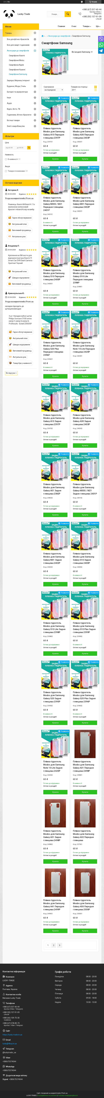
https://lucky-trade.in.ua (12, 1035)
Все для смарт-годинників (18, 45)
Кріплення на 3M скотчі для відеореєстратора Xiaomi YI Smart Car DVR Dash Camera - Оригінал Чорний (20, 259)
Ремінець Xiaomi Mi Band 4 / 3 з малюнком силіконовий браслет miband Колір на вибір (21, 207)
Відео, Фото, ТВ (13, 109)
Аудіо (9, 103)
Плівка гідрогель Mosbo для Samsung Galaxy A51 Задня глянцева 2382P (53, 489)
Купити (55, 159)
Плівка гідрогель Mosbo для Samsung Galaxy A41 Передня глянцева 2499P (53, 905)
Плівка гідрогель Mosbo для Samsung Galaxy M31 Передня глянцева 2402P (83, 202)
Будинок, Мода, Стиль (16, 86)
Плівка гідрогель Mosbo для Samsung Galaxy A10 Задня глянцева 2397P (53, 420)
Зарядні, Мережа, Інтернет (18, 80)
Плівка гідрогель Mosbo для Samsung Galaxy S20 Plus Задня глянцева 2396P (84, 697)
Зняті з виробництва (16, 126)
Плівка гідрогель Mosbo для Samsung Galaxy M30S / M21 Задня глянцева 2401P (85, 489)
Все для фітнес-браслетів (18, 39)
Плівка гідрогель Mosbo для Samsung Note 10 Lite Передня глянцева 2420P (84, 347)
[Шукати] (68, 14)
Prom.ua (64, 1093)
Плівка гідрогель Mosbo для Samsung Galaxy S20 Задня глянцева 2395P (53, 697)
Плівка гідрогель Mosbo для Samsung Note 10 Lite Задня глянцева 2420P (53, 766)
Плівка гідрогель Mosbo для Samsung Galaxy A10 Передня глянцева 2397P (53, 133)
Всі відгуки (10, 373)
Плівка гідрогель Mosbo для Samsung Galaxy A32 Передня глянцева (83, 835)
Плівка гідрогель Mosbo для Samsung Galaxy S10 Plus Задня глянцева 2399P (84, 628)
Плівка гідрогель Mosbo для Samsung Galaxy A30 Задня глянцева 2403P (83, 420)
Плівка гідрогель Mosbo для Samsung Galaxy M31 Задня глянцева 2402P (53, 558)
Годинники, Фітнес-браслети (19, 115)
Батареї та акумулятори (17, 92)
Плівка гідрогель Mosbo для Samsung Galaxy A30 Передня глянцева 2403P (83, 133)
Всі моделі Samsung (81, 52)
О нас (74, 26)
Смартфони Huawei (17, 70)
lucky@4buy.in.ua (10, 1044)
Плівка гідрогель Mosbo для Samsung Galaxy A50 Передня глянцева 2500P (83, 905)
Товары (86, 26)
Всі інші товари (13, 120)
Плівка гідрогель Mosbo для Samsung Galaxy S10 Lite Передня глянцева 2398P (83, 276)
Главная (61, 26)
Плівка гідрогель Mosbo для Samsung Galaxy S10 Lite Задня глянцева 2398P (54, 628)
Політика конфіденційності (68, 1095)
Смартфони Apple (16, 65)
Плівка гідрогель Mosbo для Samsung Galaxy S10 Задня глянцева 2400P (83, 558)
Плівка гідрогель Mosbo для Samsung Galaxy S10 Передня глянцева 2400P (53, 275)
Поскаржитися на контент (47, 1095)
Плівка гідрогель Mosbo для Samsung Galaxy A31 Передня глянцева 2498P (83, 766)
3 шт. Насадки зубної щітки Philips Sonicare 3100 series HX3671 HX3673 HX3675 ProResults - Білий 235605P (20, 320)
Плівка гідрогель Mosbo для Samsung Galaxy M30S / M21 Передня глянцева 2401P (53, 203)
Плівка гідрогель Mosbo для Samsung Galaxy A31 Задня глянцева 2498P (53, 835)
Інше (9, 98)
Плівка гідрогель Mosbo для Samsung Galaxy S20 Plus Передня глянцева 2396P (53, 348)
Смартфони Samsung (18, 74)
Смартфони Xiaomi (17, 56)
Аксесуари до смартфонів (59, 36)
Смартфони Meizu (16, 60)
